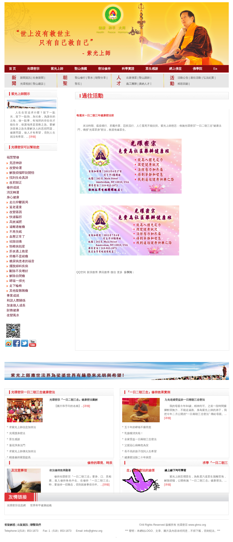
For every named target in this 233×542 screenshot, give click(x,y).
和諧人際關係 (16, 300)
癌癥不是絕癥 (18, 256)
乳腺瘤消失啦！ (133, 433)
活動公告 (183, 77)
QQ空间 (81, 272)
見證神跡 (15, 163)
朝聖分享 (100, 77)
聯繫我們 (35, 524)
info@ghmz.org (93, 530)
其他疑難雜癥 (18, 290)
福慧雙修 (13, 157)
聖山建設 (38, 83)
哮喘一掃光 (17, 281)
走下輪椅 (15, 285)
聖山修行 (80, 77)
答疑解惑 (9, 524)
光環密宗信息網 (16, 505)
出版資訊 (22, 524)
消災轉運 (13, 192)
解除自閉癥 (17, 276)
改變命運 (15, 168)
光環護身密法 (17, 433)
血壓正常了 (17, 236)
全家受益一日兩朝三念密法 (140, 439)
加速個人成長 (16, 305)
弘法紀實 (209, 77)
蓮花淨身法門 (17, 445)
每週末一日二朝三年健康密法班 (95, 115)
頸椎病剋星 (17, 246)
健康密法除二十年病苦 (137, 457)
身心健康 (13, 197)
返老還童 (15, 207)
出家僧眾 (131, 77)
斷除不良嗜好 (18, 271)
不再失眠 (15, 231)
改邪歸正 (15, 182)
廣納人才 (144, 83)
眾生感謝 (14, 439)
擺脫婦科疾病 (18, 266)
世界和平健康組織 (41, 505)
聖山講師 (144, 77)
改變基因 (15, 212)
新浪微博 (92, 272)
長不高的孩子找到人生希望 (140, 451)
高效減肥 (15, 222)
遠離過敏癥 (17, 226)
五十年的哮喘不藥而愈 (137, 427)
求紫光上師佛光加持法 (22, 451)
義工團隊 (131, 83)
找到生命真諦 (18, 177)
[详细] (32, 136)
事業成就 (13, 295)
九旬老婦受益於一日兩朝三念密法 (185, 399)
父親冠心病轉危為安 (136, 445)
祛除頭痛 (15, 241)
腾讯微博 (104, 272)
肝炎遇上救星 (18, 251)
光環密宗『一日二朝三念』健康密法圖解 (73, 399)
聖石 (77, 83)
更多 (119, 272)
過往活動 (195, 77)
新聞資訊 (25, 77)
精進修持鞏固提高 (20, 457)
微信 (113, 272)
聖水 (90, 77)
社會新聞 (38, 77)
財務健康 (13, 310)
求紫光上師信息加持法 (22, 427)
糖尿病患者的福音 (21, 261)
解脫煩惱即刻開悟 (21, 172)
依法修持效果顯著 (60, 470)
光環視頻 (25, 83)
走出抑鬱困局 (18, 202)
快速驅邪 (15, 217)
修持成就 (13, 187)
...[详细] (105, 484)
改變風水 (13, 315)
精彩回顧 (183, 83)
